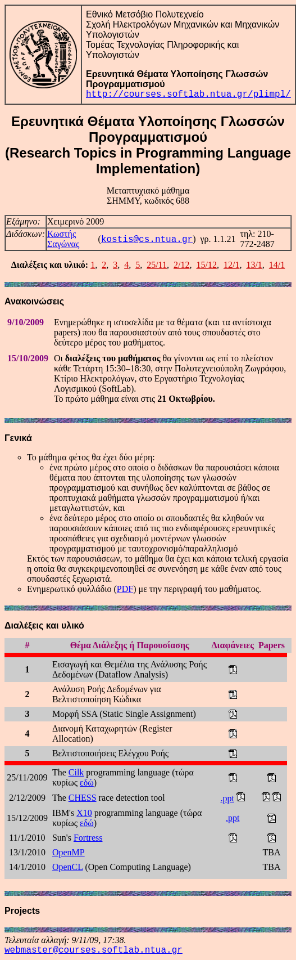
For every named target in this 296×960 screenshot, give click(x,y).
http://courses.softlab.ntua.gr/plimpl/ (188, 94)
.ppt (227, 798)
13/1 (254, 265)
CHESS (83, 797)
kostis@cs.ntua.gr (147, 240)
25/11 (157, 265)
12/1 (231, 265)
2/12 (181, 265)
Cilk (76, 772)
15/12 (206, 265)
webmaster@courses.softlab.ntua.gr (93, 950)
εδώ (87, 782)
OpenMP (68, 852)
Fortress (88, 837)
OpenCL (67, 867)
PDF (125, 589)
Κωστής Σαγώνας (63, 239)
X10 (84, 813)
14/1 (277, 265)
